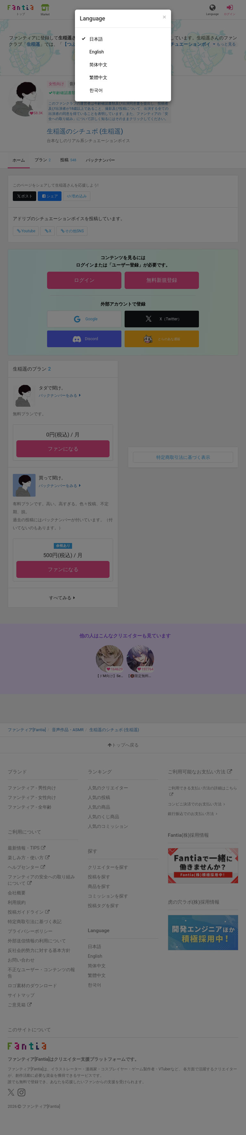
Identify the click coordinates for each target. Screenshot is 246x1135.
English (96, 51)
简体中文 (98, 64)
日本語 (96, 39)
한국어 (96, 90)
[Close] (164, 17)
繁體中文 (98, 77)
